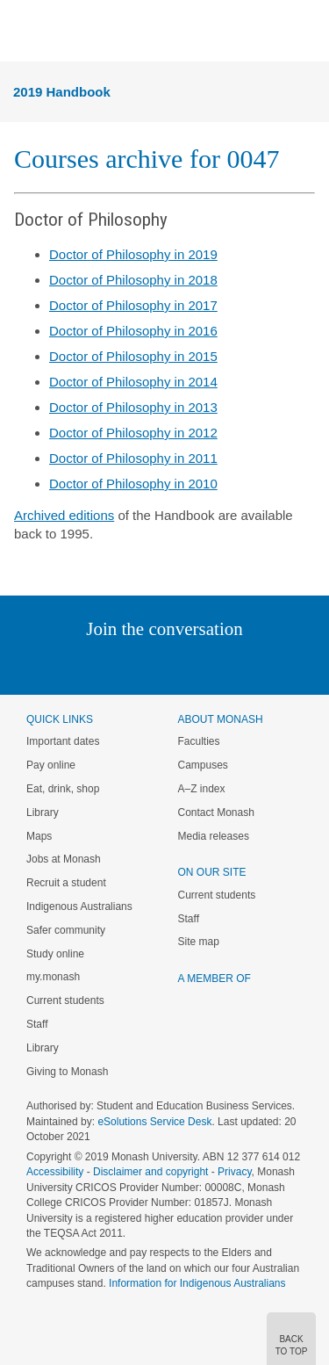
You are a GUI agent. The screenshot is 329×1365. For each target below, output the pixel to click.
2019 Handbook (62, 91)
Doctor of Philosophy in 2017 (133, 305)
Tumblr (213, 664)
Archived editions (64, 515)
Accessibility (54, 1172)
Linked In (76, 664)
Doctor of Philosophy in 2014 (133, 381)
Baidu (286, 664)
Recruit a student (66, 883)
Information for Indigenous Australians (197, 1283)
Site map (198, 941)
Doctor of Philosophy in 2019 (133, 254)
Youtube (249, 664)
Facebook (147, 664)
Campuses (203, 765)
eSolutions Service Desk (154, 1122)
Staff (36, 1024)
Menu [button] (23, 32)
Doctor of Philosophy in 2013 (133, 407)
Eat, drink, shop (62, 789)
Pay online (50, 765)
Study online (55, 954)
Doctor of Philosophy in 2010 (133, 483)
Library (42, 812)
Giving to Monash (67, 1071)
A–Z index (201, 789)
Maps (39, 836)
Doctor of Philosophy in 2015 (133, 356)
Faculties (199, 741)
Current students (65, 1000)
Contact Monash (216, 812)
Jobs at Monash (63, 859)
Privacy (234, 1172)
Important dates (62, 741)
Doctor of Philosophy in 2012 (133, 432)
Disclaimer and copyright (150, 1172)
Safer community (65, 930)
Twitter (113, 664)
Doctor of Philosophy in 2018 (133, 279)
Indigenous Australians (79, 906)
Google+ (177, 664)
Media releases (213, 836)
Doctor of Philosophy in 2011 (133, 458)
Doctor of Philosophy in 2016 (133, 330)
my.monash (53, 977)
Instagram (41, 664)
